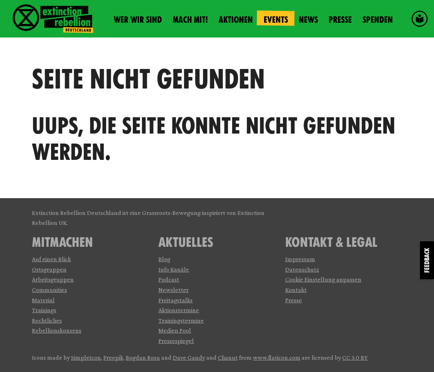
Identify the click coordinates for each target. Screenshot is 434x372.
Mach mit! (190, 20)
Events (276, 20)
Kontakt (296, 289)
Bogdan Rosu (143, 357)
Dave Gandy (189, 357)
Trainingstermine (181, 320)
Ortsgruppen (49, 269)
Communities (49, 289)
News (308, 20)
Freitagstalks (175, 300)
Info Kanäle (173, 269)
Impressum (300, 259)
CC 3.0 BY (355, 357)
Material (43, 300)
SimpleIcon (86, 357)
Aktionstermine (178, 310)
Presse (340, 20)
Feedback (427, 260)
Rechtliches (47, 320)
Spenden (378, 20)
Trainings (44, 310)
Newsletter (173, 289)
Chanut (228, 357)
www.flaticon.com (276, 357)
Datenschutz (302, 269)
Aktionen (236, 20)
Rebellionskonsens (56, 330)
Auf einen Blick (51, 259)
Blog (164, 259)
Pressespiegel (176, 340)
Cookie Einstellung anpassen (323, 279)
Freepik (113, 357)
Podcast (168, 279)
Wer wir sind (138, 20)
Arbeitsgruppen (53, 279)
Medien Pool (174, 330)
